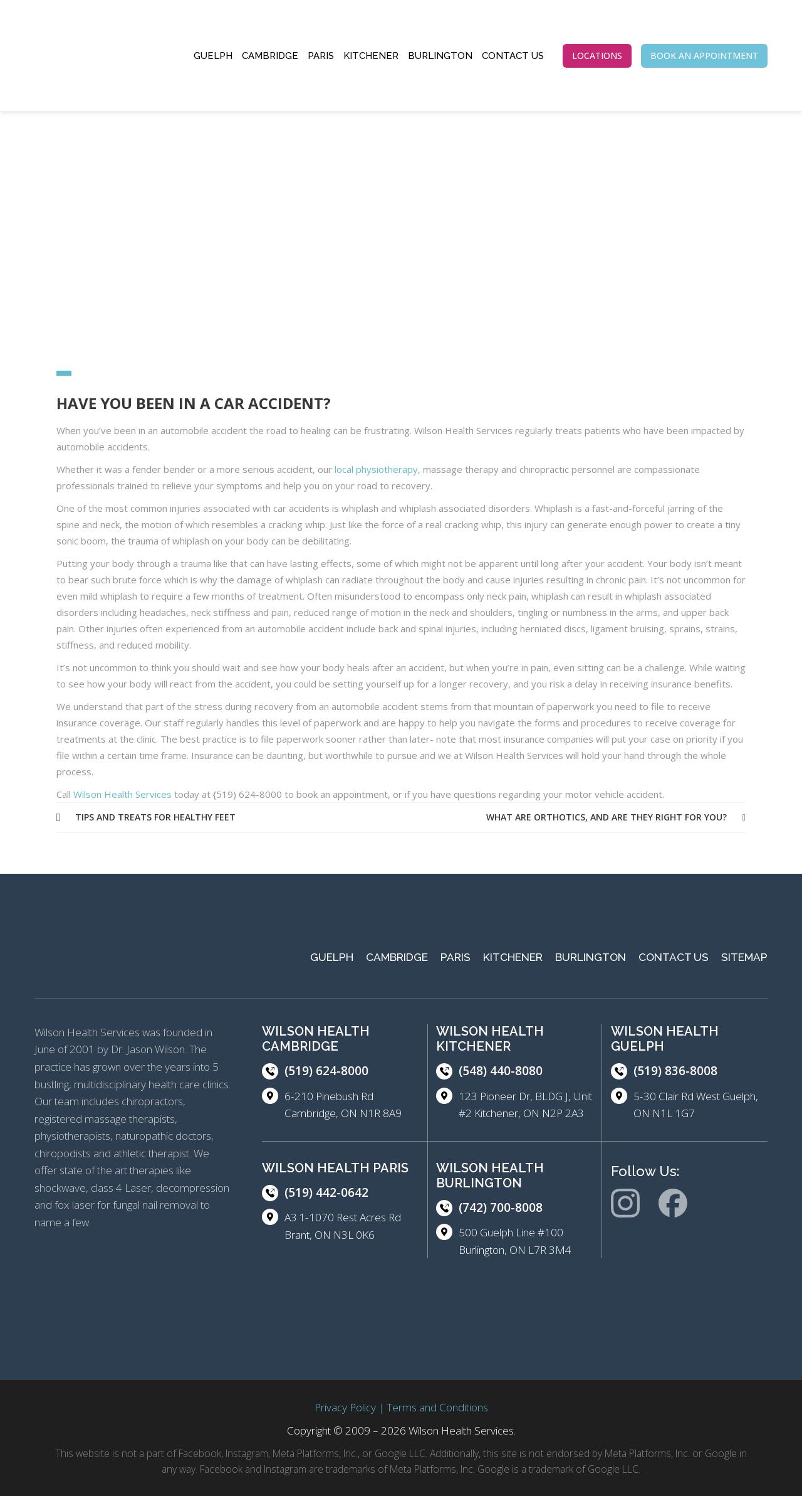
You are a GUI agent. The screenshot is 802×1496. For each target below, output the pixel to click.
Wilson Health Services (122, 794)
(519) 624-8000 (326, 1071)
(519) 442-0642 (326, 1192)
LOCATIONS (597, 55)
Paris (321, 55)
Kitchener (370, 55)
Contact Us (513, 55)
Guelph (213, 55)
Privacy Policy (345, 1407)
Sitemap (744, 957)
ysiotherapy (392, 469)
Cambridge (270, 55)
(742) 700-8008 (501, 1207)
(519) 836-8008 (675, 1071)
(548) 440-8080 (501, 1071)
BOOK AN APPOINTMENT (704, 55)
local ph (351, 469)
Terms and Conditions (437, 1407)
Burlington (440, 55)
